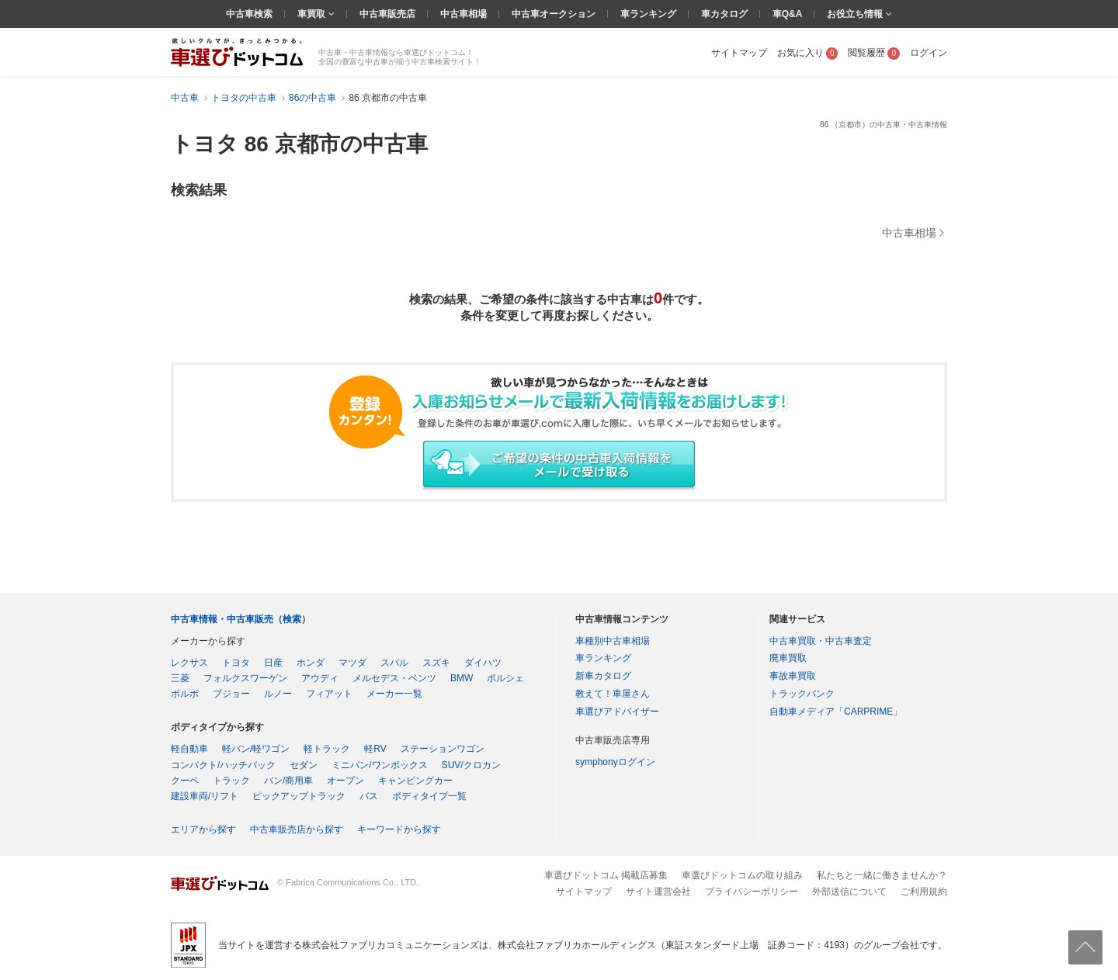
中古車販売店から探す (296, 829)
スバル (394, 662)
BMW (461, 678)
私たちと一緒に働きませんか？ (882, 875)
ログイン (928, 52)
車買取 (312, 14)
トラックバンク (802, 693)
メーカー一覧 (394, 693)
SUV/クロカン (471, 765)
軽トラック (327, 748)
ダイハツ (483, 662)
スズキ (436, 662)
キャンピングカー (415, 780)
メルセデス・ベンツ (394, 678)
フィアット (329, 693)
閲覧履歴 (874, 52)
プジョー (231, 693)
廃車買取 (788, 658)
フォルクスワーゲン (245, 678)
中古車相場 (463, 14)
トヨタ (236, 662)
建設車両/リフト (204, 796)
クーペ (185, 780)
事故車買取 (792, 675)
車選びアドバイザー (617, 711)
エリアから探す (203, 829)
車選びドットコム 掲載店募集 (606, 875)
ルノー (278, 693)
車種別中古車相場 (612, 640)
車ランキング (648, 14)
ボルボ (185, 693)
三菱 (180, 678)
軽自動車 (189, 748)
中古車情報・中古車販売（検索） (241, 619)
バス (368, 796)
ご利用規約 (924, 891)
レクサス (189, 662)
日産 (273, 662)
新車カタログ (603, 675)
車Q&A (788, 14)
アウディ (320, 678)
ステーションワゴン (442, 748)
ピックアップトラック (298, 796)
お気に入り (807, 52)
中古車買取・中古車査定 (820, 640)
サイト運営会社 (658, 891)
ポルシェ (505, 678)
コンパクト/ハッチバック (223, 765)
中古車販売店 (387, 14)
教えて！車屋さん (612, 693)
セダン (304, 765)
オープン (345, 780)
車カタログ (724, 14)
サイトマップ (739, 52)
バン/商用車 (288, 780)
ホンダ (311, 662)
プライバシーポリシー (751, 891)
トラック (231, 780)
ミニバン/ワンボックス (379, 765)
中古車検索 (249, 14)
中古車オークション (553, 14)
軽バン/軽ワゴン (256, 748)
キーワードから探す (399, 829)
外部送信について (849, 891)
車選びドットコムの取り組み (742, 875)
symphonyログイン (615, 762)
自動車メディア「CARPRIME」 (835, 711)
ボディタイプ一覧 (429, 796)
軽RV (375, 748)
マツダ (352, 662)
